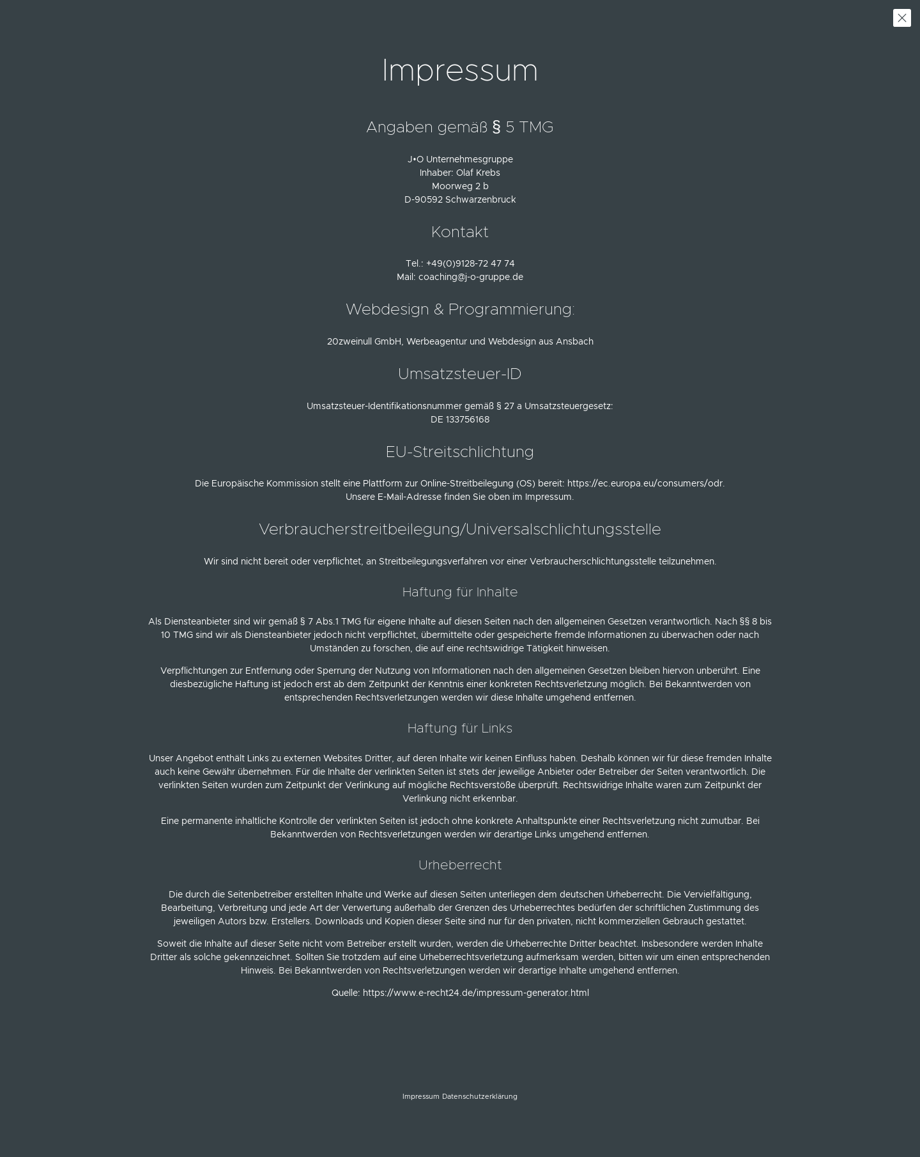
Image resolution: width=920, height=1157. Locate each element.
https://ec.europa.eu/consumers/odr (645, 483)
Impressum (421, 1096)
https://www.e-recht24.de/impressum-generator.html (476, 993)
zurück (902, 18)
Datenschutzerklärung (480, 1096)
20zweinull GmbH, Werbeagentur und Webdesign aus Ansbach (460, 342)
